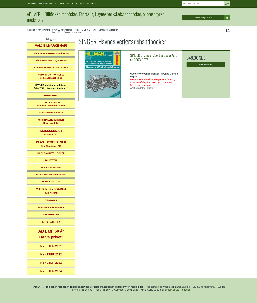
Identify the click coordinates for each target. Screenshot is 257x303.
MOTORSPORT (51, 95)
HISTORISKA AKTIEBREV (51, 207)
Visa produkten (206, 64)
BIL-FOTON (51, 160)
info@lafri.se (172, 289)
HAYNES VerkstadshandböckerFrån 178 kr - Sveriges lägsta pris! (51, 87)
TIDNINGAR (51, 200)
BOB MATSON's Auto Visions (51, 174)
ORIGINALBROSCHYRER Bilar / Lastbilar (51, 121)
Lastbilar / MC (51, 132)
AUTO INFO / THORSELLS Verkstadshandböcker (51, 76)
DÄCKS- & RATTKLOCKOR (51, 153)
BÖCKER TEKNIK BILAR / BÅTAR (51, 67)
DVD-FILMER (51, 191)
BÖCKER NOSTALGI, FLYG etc (51, 60)
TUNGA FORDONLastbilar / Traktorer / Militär (51, 104)
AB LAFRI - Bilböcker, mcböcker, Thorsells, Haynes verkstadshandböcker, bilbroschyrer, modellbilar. (95, 17)
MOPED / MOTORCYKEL (51, 112)
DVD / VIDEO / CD (51, 181)
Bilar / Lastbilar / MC (51, 144)
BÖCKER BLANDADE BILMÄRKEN (51, 53)
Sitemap (186, 289)
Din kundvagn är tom (212, 17)
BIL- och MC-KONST (51, 167)
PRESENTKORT (51, 214)
